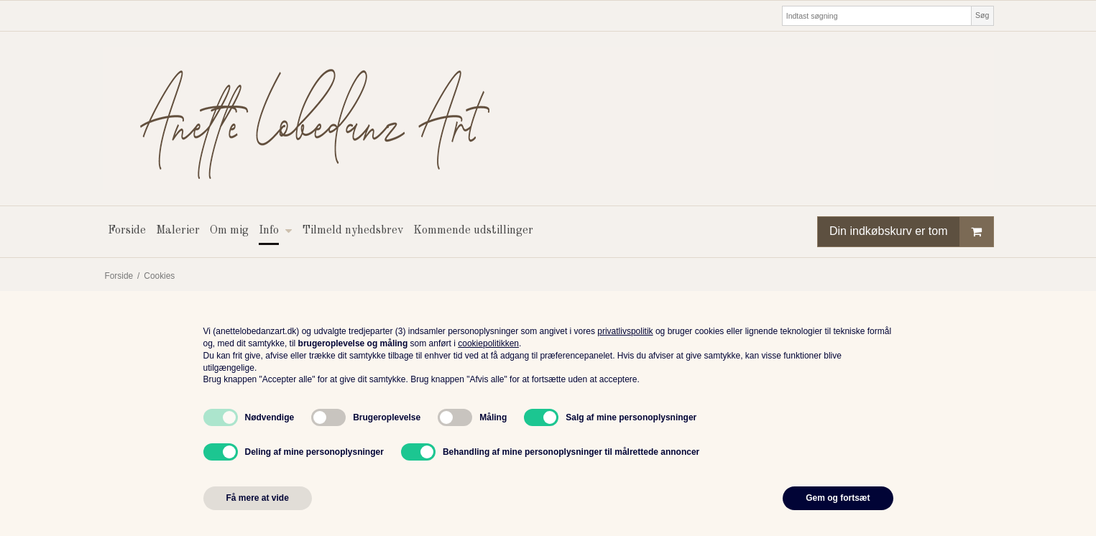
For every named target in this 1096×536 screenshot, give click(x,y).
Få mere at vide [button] (257, 498)
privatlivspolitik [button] (625, 331)
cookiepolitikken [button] (488, 343)
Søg (982, 15)
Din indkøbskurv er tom (911, 231)
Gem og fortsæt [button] (838, 498)
